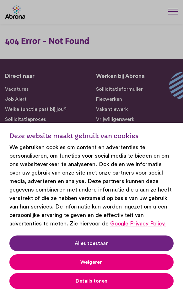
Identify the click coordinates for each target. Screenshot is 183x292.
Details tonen (91, 281)
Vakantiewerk (112, 109)
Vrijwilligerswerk (115, 119)
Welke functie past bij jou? (36, 109)
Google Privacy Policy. (138, 223)
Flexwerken (109, 99)
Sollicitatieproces (25, 119)
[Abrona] (15, 12)
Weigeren (91, 262)
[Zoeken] (158, 11)
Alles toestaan (92, 243)
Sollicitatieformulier (119, 89)
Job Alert (16, 99)
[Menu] (173, 11)
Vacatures (17, 89)
